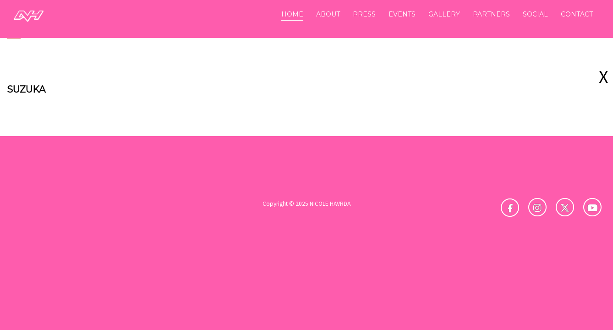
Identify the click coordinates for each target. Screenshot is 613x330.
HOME (292, 14)
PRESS (364, 14)
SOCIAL (535, 14)
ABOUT (328, 14)
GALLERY (444, 14)
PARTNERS (491, 14)
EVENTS (402, 14)
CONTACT (577, 14)
